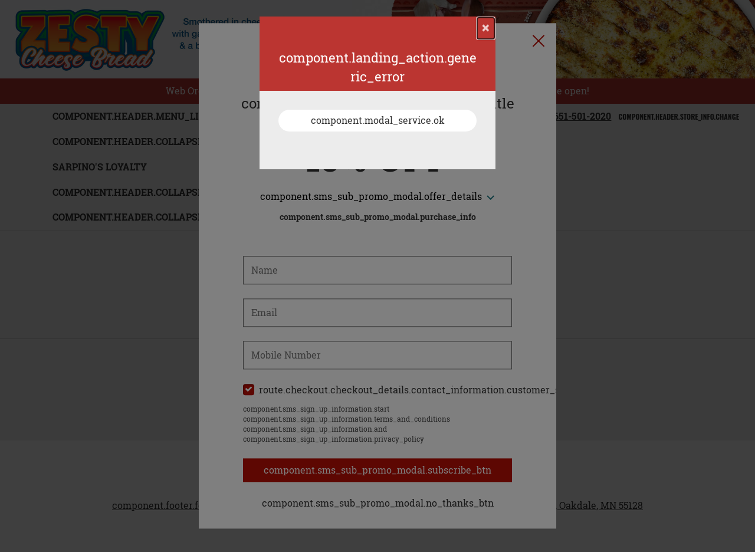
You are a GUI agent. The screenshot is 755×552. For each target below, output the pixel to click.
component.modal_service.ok (378, 120)
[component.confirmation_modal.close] (485, 28)
